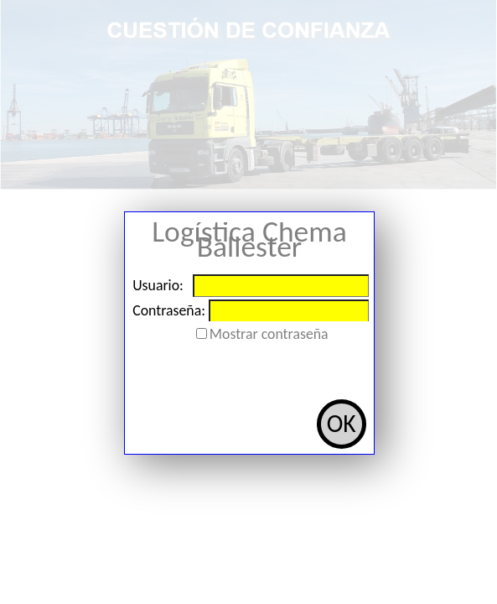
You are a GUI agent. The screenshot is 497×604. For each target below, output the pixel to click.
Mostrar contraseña (269, 334)
